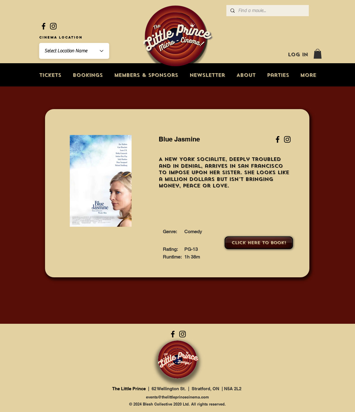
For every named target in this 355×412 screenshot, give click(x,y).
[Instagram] (53, 26)
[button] (317, 54)
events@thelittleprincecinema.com (177, 397)
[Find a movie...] (267, 10)
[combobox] (74, 51)
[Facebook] (43, 26)
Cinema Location (60, 37)
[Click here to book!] (259, 242)
